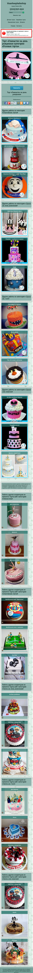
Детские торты (11, 19)
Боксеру (14, 655)
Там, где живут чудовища (14, 360)
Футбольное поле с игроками (14, 627)
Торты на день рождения (16, 205)
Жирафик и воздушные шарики (14, 239)
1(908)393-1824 (16, 9)
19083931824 (11, 486)
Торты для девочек (10, 879)
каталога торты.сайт (8, 485)
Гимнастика (7, 499)
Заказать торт (17, 15)
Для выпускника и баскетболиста (14, 146)
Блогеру (14, 940)
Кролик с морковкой (14, 453)
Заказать (16, 88)
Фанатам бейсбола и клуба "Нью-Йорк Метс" (14, 174)
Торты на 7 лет (8, 784)
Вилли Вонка (14, 332)
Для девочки (14, 789)
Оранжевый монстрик (14, 304)
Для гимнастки (14, 504)
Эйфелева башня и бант (14, 211)
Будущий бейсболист (14, 118)
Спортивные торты (10, 113)
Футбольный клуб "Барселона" (14, 599)
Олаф (14, 267)
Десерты (22, 22)
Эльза (14, 817)
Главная (13, 26)
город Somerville (16, 6)
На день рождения (14, 694)
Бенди (14, 912)
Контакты (19, 26)
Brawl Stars (14, 750)
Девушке (14, 532)
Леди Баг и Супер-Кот (14, 722)
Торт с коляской (14, 425)
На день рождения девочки (14, 397)
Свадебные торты (21, 19)
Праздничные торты (13, 22)
